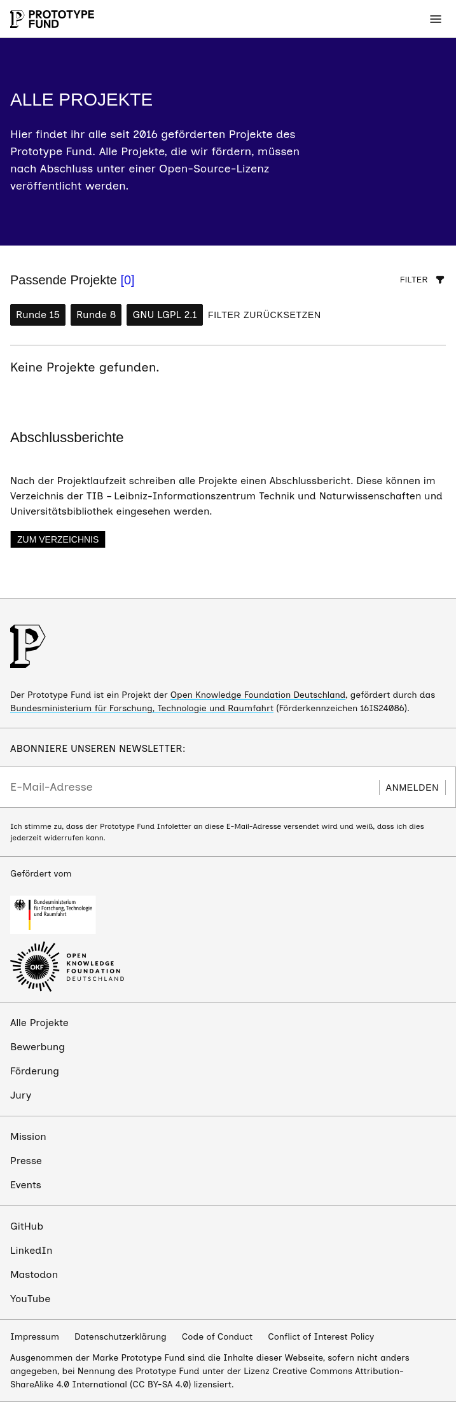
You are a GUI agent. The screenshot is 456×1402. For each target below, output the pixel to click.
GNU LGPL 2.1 (164, 315)
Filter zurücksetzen (264, 315)
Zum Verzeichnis (58, 539)
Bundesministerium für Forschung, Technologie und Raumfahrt (141, 708)
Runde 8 (96, 315)
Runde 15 (38, 315)
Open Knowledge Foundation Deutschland (258, 695)
